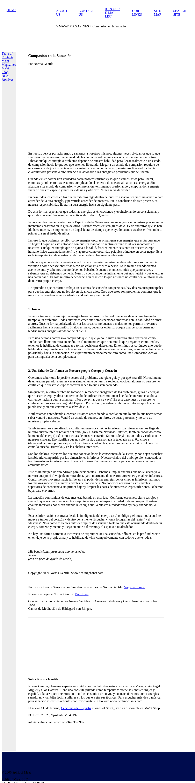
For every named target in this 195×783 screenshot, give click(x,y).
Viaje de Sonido (134, 587)
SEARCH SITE (179, 12)
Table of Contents (7, 55)
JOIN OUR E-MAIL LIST (112, 12)
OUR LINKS (137, 12)
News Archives (8, 77)
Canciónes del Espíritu (76, 708)
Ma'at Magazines (9, 62)
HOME (11, 10)
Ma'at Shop (5, 70)
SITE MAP (157, 12)
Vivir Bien (81, 594)
